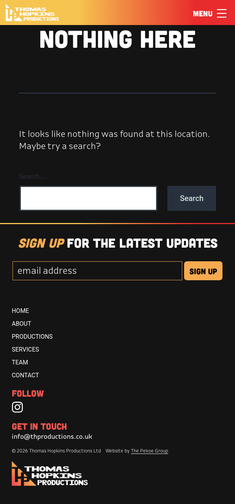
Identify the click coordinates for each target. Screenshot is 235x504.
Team (20, 362)
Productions (32, 336)
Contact (25, 375)
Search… (32, 176)
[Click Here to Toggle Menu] (221, 13)
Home (20, 310)
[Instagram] (17, 407)
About (21, 323)
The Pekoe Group (149, 450)
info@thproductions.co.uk (52, 436)
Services (25, 349)
